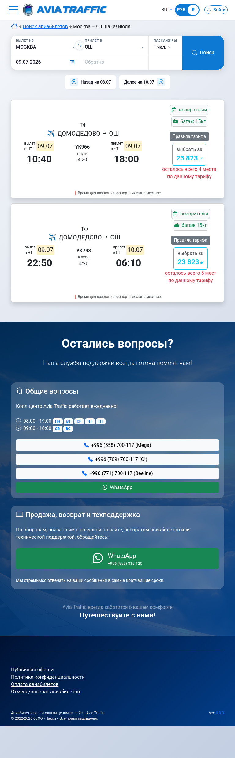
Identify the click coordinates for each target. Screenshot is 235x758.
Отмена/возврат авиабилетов (45, 692)
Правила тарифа (189, 136)
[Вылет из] (45, 47)
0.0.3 (220, 713)
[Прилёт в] (114, 47)
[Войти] (213, 10)
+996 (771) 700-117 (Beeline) (117, 473)
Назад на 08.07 (96, 82)
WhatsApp (117, 487)
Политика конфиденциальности (48, 677)
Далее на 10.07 (139, 82)
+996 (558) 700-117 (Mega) (117, 445)
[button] (13, 10)
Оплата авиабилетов (34, 684)
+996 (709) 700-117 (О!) (117, 459)
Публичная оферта (32, 670)
